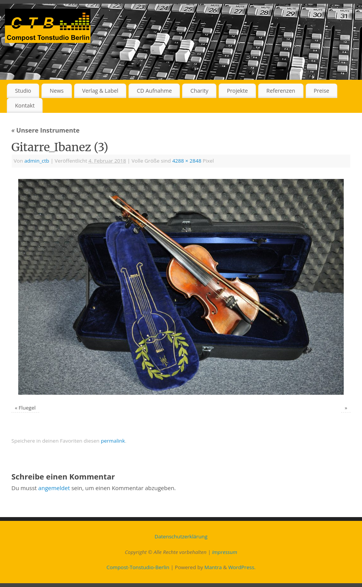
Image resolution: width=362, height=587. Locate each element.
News (57, 90)
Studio (23, 90)
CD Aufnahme (154, 90)
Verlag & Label (100, 90)
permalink (113, 440)
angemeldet (54, 488)
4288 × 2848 (187, 160)
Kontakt (25, 105)
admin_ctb (36, 160)
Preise (321, 90)
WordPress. (242, 567)
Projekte (237, 90)
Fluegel (27, 407)
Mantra (213, 567)
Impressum (224, 552)
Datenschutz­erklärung (180, 536)
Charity (199, 90)
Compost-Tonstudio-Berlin (138, 567)
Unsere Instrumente (45, 130)
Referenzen (281, 90)
